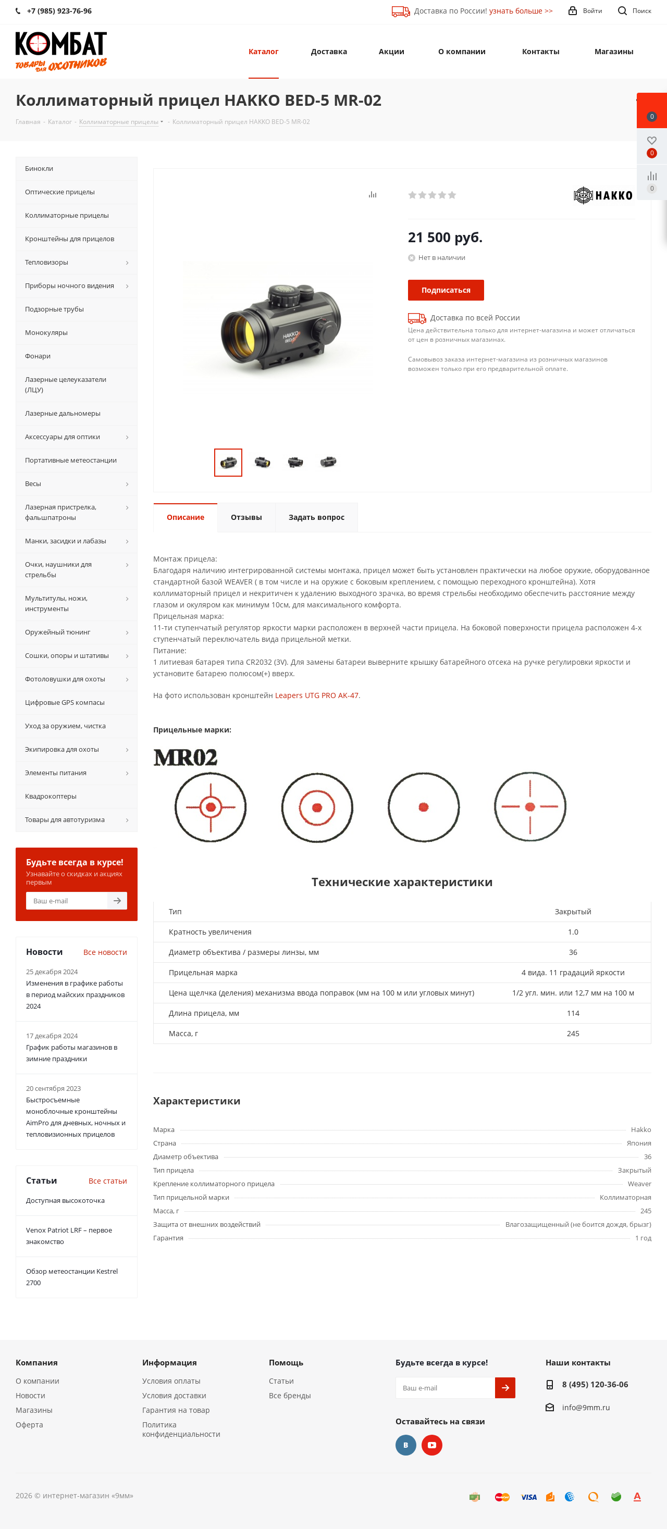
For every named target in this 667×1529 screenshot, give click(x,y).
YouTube (432, 1445)
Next (354, 462)
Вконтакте (406, 1445)
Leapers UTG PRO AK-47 (317, 695)
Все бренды (290, 1395)
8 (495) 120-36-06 (595, 1384)
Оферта (29, 1424)
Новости (30, 1395)
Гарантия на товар (176, 1410)
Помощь (286, 1362)
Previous (201, 462)
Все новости (105, 952)
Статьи (281, 1381)
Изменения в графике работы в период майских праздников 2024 (75, 994)
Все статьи (108, 1181)
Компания (37, 1362)
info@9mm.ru (586, 1407)
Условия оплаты (171, 1381)
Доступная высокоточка (65, 1200)
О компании (37, 1381)
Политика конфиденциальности (181, 1429)
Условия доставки (174, 1395)
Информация (169, 1362)
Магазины (34, 1410)
